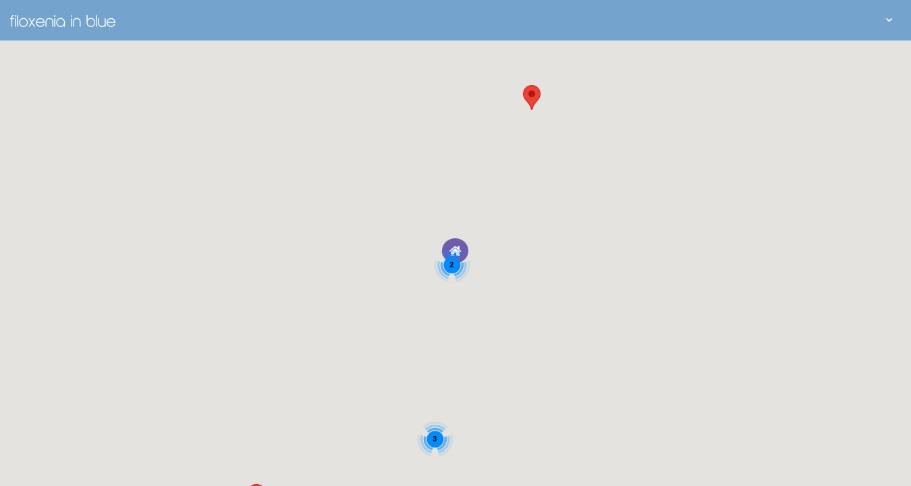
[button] (532, 97)
